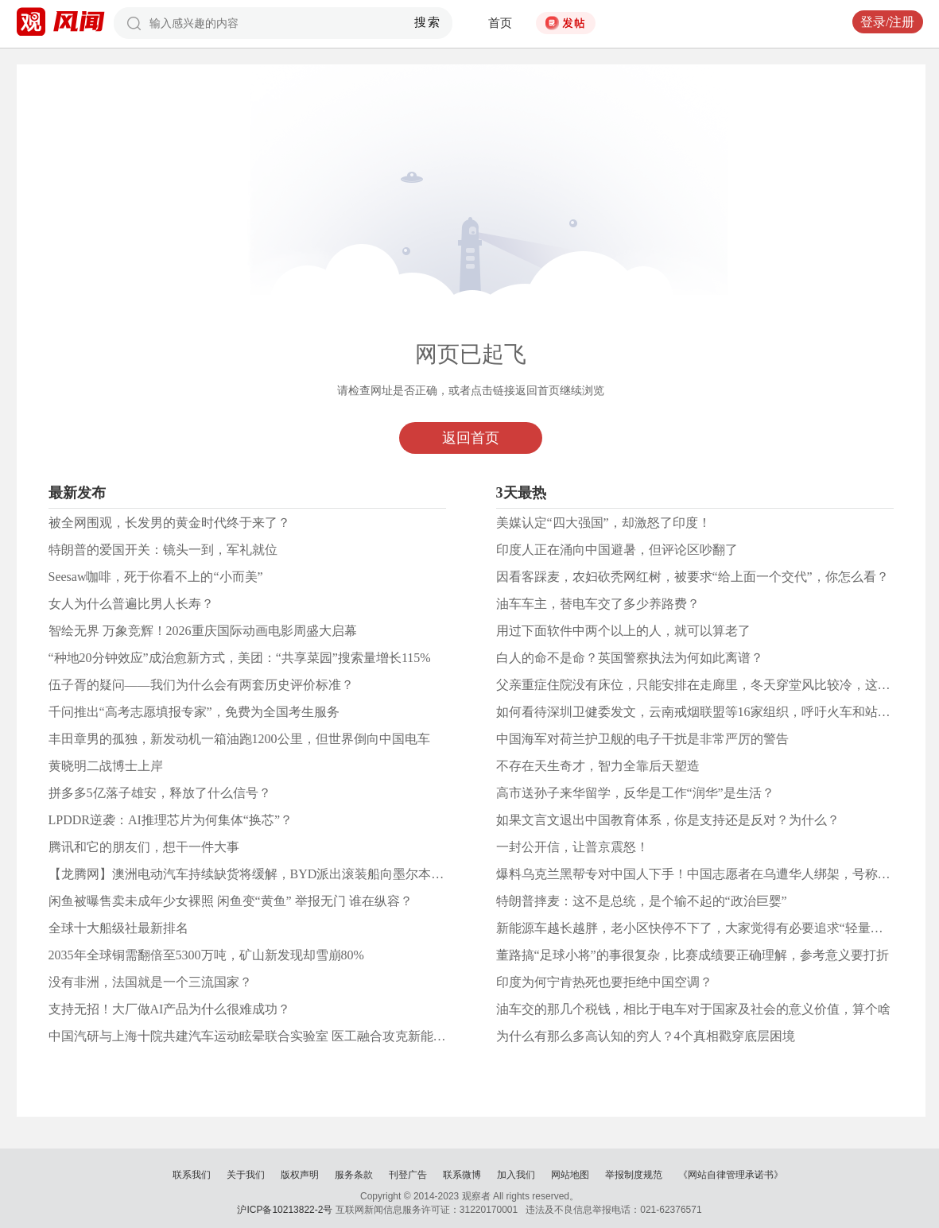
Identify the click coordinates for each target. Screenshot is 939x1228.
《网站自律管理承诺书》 (730, 1174)
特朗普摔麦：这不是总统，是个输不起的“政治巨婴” (641, 901)
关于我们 (246, 1174)
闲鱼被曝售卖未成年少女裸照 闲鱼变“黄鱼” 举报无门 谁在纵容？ (231, 901)
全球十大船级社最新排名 (118, 928)
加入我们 (516, 1174)
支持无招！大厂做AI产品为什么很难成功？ (170, 1009)
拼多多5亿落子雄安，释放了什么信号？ (160, 793)
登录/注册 (887, 22)
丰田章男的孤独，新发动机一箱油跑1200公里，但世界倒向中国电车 (239, 739)
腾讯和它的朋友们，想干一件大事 (144, 847)
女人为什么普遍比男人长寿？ (131, 603)
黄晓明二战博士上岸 (106, 766)
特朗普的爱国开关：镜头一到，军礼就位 (163, 549)
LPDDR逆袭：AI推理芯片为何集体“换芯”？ (171, 820)
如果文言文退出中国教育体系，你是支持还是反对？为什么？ (668, 820)
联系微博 (462, 1174)
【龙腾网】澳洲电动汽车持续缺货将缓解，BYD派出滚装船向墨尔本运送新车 (266, 874)
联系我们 (192, 1174)
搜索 (427, 22)
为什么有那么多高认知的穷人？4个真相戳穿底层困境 (645, 1036)
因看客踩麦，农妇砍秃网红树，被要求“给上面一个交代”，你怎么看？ (692, 576)
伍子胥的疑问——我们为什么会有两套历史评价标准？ (201, 684)
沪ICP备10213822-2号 (284, 1209)
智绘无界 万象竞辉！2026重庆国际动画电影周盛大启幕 (203, 630)
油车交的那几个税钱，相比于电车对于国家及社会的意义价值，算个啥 (693, 1009)
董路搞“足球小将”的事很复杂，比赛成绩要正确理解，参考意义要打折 (692, 955)
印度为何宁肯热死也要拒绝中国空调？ (604, 982)
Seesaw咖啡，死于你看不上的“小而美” (156, 576)
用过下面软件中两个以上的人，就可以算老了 (623, 630)
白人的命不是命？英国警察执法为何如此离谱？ (629, 657)
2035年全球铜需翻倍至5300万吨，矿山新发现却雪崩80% (206, 955)
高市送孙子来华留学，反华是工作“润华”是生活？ (635, 793)
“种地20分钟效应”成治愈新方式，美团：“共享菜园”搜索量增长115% (240, 657)
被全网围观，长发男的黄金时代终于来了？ (169, 522)
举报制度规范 (633, 1174)
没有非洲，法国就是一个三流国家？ (150, 982)
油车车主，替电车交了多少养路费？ (598, 603)
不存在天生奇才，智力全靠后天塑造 (598, 766)
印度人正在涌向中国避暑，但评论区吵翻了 (617, 549)
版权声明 (300, 1174)
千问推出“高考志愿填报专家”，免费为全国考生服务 (194, 712)
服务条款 (354, 1174)
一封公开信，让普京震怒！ (572, 847)
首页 (500, 23)
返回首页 (470, 438)
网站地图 (570, 1174)
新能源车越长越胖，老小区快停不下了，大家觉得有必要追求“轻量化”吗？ (705, 928)
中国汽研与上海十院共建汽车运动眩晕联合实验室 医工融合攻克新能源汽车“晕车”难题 (291, 1036)
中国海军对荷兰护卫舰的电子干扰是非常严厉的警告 (642, 739)
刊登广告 (408, 1174)
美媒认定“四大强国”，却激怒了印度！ (603, 522)
